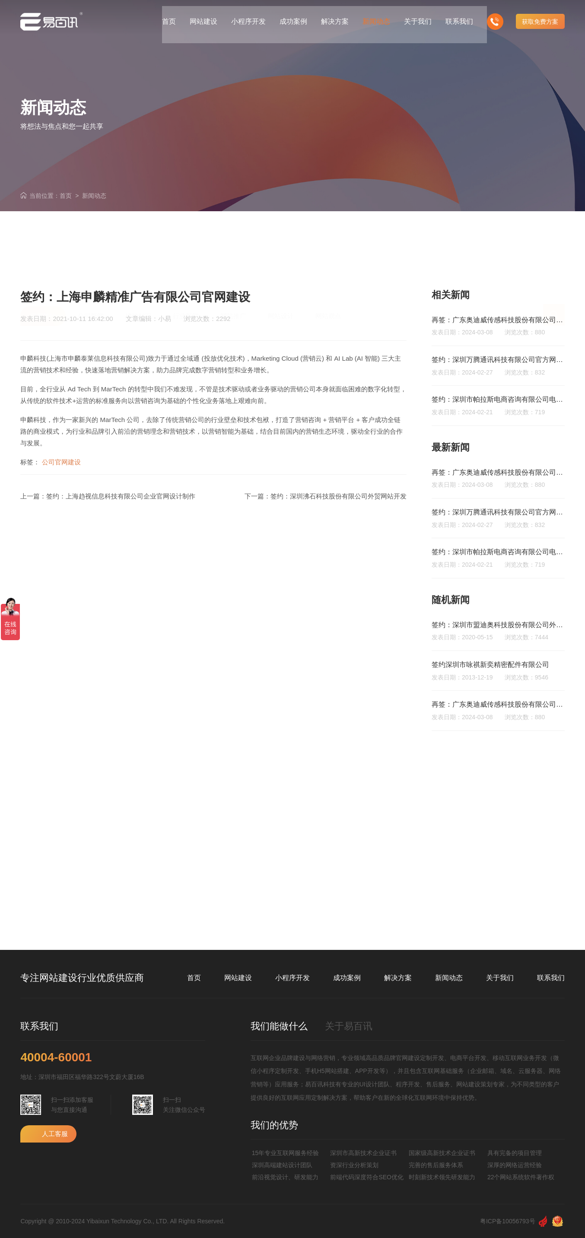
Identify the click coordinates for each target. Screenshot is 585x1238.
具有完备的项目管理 (514, 1152)
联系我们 (551, 977)
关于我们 (500, 977)
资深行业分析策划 (354, 1165)
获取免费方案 (540, 17)
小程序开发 (292, 977)
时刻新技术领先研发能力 (442, 1177)
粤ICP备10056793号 (507, 1221)
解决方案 (398, 977)
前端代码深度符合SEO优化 (367, 1177)
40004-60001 (56, 1057)
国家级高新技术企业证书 (442, 1152)
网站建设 (238, 977)
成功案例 (347, 977)
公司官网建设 (61, 462)
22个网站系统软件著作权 (521, 1177)
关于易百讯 (348, 1026)
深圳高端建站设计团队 (282, 1165)
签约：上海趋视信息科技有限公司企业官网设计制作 (120, 496)
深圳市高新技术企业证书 (363, 1152)
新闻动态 (94, 195)
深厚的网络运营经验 (514, 1165)
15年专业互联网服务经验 (285, 1152)
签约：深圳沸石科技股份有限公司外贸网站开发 (338, 496)
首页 (66, 195)
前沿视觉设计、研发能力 (285, 1177)
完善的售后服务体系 (436, 1165)
